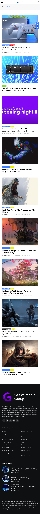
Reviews (18, 484)
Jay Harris (6, 133)
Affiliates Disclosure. (15, 503)
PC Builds (13, 467)
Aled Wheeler (7, 52)
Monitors (13, 484)
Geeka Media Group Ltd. (29, 501)
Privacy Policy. (5, 503)
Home (3, 6)
